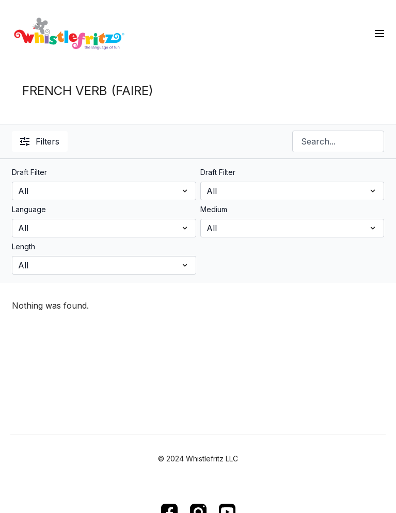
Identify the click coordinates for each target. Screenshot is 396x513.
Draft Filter (29, 172)
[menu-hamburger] (379, 33)
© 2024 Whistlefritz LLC (198, 458)
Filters (39, 141)
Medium (213, 209)
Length (23, 246)
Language (29, 209)
